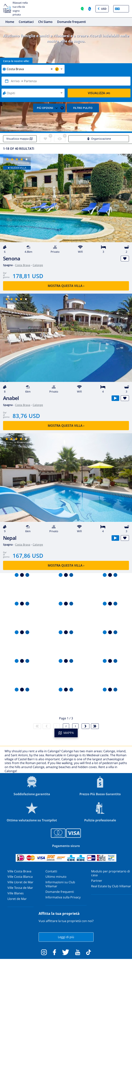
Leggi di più (66, 937)
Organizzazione (98, 138)
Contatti (51, 871)
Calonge (38, 265)
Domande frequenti (71, 22)
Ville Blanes (15, 893)
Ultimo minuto (55, 876)
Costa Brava (22, 265)
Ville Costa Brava (19, 871)
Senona (11, 258)
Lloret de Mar (17, 899)
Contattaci (26, 22)
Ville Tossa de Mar (20, 888)
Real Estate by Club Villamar (111, 886)
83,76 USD (26, 415)
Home (9, 22)
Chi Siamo (45, 22)
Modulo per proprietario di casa (110, 873)
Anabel (11, 398)
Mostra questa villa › (66, 286)
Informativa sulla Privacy (63, 897)
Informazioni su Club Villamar (60, 884)
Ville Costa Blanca (20, 876)
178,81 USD (28, 276)
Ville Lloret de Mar (20, 882)
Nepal (9, 538)
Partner (96, 880)
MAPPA (66, 733)
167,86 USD (28, 555)
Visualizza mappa (19, 138)
